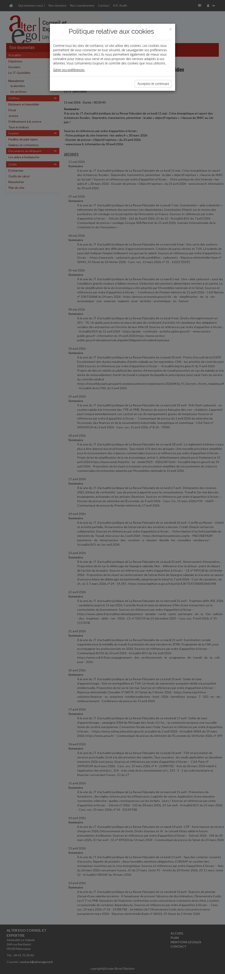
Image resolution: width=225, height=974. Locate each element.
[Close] (170, 29)
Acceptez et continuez (153, 84)
